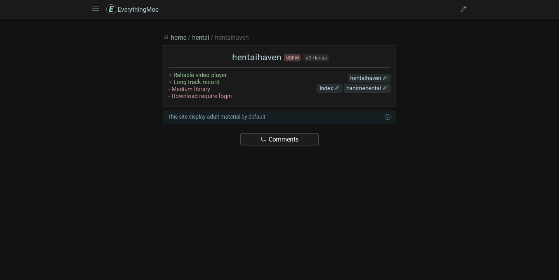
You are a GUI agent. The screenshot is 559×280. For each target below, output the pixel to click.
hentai (200, 37)
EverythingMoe (132, 9)
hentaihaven (255, 57)
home (178, 37)
